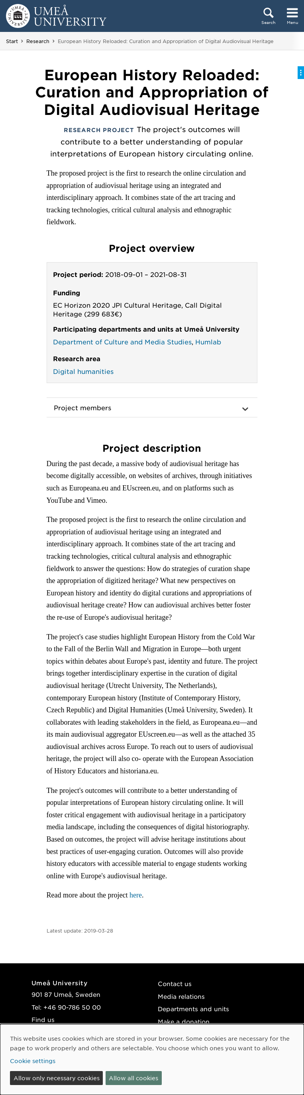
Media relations (181, 996)
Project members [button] (82, 407)
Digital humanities (83, 371)
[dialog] (152, 1059)
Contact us (175, 983)
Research (37, 41)
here (135, 895)
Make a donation (184, 1021)
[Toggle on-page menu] (301, 72)
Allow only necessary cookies (57, 1077)
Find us (43, 1019)
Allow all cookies (133, 1077)
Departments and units (193, 1008)
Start (12, 41)
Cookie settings (32, 1060)
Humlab (208, 342)
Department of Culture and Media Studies (122, 342)
